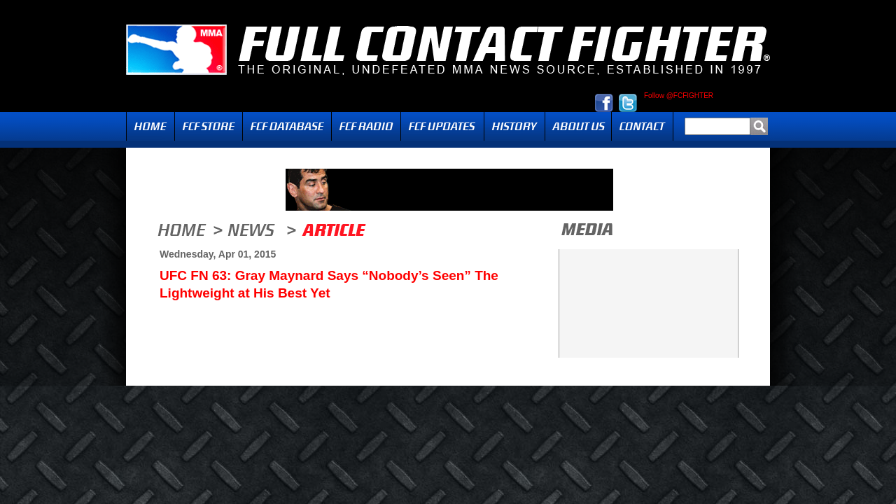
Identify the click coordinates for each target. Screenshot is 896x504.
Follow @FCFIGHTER (678, 95)
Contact (642, 126)
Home (150, 126)
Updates (442, 126)
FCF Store (208, 126)
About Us (578, 126)
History (514, 126)
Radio (366, 126)
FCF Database (287, 126)
